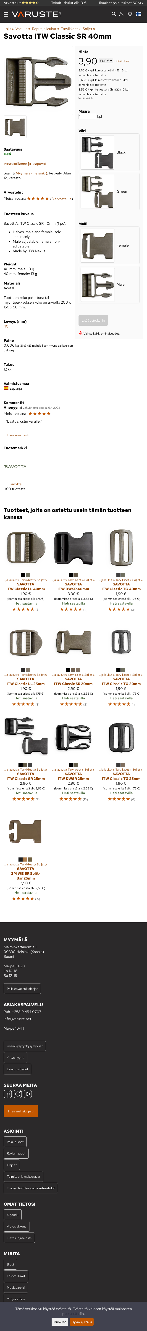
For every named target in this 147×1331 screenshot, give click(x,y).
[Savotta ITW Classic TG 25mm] (121, 760)
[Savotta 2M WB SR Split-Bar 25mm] (26, 857)
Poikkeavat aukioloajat (22, 988)
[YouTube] (28, 1094)
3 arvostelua (61, 199)
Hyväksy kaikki (82, 1322)
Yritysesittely (16, 1299)
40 (6, 326)
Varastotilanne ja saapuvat (25, 163)
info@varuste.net (17, 1018)
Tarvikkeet (71, 28)
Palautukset (15, 1141)
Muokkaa (59, 1322)
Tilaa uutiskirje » (20, 1111)
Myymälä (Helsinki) (31, 173)
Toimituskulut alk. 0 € (69, 2)
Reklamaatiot (16, 1153)
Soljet (89, 28)
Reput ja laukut (45, 28)
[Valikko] (6, 14)
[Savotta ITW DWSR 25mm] (73, 760)
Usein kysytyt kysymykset (25, 1046)
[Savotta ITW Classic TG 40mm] (121, 570)
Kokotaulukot (16, 1276)
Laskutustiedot (17, 1069)
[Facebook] (8, 1094)
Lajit (9, 28)
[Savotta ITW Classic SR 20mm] (73, 665)
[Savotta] (15, 476)
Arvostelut (21, 2)
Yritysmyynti (15, 1057)
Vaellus (23, 28)
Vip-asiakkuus (16, 1226)
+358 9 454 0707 (26, 1011)
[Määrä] (87, 116)
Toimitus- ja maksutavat (23, 1176)
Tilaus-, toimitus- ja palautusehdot (31, 1188)
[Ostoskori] (129, 14)
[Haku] (114, 14)
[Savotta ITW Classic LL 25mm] (26, 665)
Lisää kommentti (18, 435)
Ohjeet (12, 1165)
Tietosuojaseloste (19, 1238)
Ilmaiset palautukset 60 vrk (121, 2)
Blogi (10, 1264)
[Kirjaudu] (121, 14)
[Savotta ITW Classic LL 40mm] (26, 570)
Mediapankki (16, 1287)
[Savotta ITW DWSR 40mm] (73, 570)
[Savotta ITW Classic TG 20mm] (121, 665)
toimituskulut (123, 61)
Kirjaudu (12, 1215)
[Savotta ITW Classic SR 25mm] (26, 760)
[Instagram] (18, 1094)
